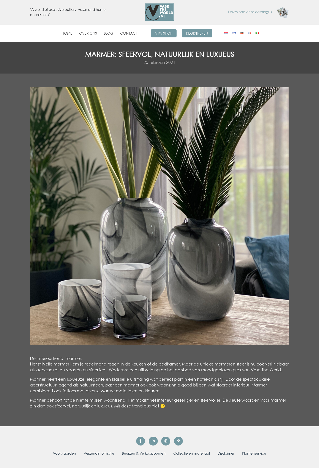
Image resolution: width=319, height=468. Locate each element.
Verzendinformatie (99, 453)
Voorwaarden (64, 453)
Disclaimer (226, 453)
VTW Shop (163, 33)
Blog (108, 33)
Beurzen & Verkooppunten (144, 453)
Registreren (197, 33)
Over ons (88, 33)
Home (67, 33)
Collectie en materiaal (191, 453)
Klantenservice (254, 453)
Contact (128, 33)
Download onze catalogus (258, 12)
